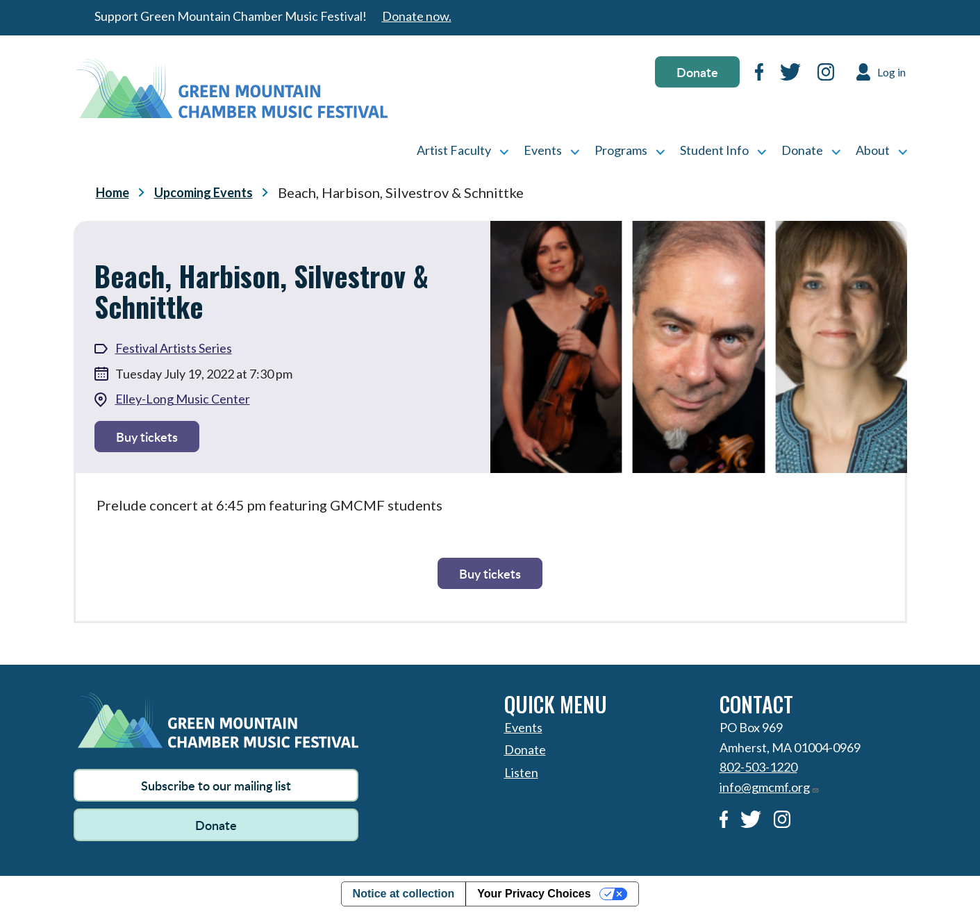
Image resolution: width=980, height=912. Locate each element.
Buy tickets (147, 436)
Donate (697, 72)
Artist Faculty (454, 150)
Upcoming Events (203, 192)
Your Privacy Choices (533, 893)
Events (543, 150)
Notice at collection (404, 893)
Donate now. (416, 16)
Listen (521, 772)
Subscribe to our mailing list (216, 785)
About (873, 150)
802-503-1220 (758, 766)
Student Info (714, 150)
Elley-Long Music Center (182, 398)
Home (112, 192)
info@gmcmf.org (770, 787)
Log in (891, 71)
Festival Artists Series (173, 348)
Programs (621, 150)
